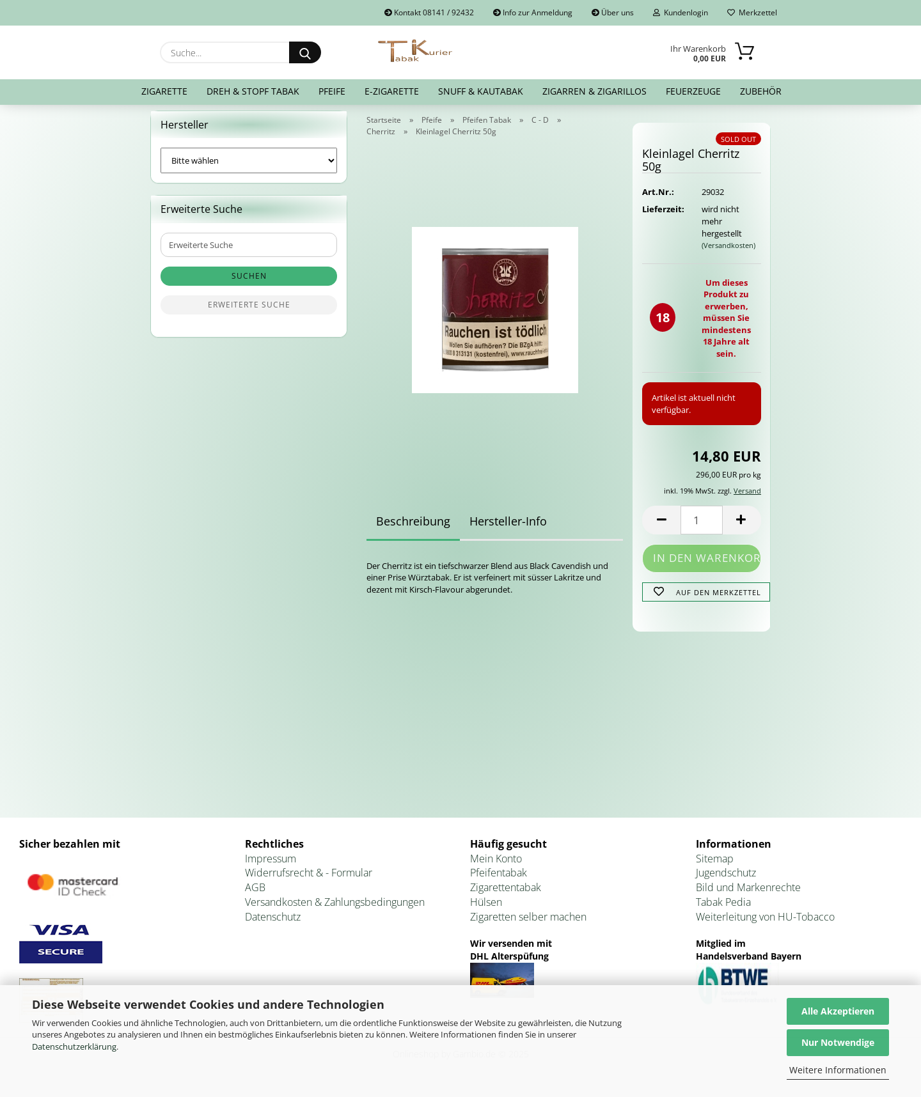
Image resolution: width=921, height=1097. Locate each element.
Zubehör (761, 91)
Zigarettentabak (505, 896)
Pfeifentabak (498, 881)
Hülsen (486, 910)
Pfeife (332, 91)
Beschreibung (413, 528)
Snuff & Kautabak (480, 91)
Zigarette (164, 91)
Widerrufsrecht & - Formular (308, 881)
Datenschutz (273, 924)
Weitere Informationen (837, 1070)
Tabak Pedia (723, 910)
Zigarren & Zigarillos (594, 91)
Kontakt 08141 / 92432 (429, 12)
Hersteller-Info (508, 528)
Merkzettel (752, 12)
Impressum (270, 866)
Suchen (249, 284)
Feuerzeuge (693, 91)
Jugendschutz (726, 881)
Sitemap (715, 866)
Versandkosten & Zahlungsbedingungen (335, 910)
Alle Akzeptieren (837, 1011)
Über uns (613, 12)
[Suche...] (305, 52)
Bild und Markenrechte (748, 896)
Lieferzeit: (662, 217)
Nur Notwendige (837, 1042)
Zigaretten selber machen (528, 924)
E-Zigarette (392, 91)
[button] (661, 527)
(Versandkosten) (728, 253)
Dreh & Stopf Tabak (253, 91)
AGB (255, 896)
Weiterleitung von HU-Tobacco (765, 924)
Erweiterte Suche (249, 312)
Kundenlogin (680, 12)
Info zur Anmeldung (532, 12)
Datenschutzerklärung (74, 1046)
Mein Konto (496, 866)
